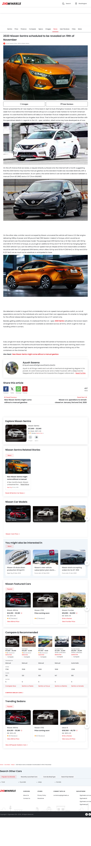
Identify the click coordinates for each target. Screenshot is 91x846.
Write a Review (67, 618)
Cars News (7, 764)
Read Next (71, 400)
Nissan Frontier (68, 610)
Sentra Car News (18, 493)
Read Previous (20, 400)
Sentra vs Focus (44, 686)
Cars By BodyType (49, 777)
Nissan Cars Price (12, 534)
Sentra (9, 29)
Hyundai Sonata (75, 649)
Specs (41, 29)
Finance (23, 29)
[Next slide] (24, 433)
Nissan (13, 764)
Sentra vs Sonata (77, 686)
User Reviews (64, 29)
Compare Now (10, 686)
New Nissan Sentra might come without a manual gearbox (17, 478)
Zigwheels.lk (83, 798)
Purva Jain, (38, 573)
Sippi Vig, (9, 487)
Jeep (40, 782)
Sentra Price (39, 433)
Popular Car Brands (8, 777)
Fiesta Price (25, 654)
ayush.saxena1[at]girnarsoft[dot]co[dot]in (39, 365)
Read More (25, 484)
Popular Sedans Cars (18, 745)
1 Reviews (33, 433)
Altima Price (15, 621)
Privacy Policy (41, 795)
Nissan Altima (12, 610)
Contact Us (26, 798)
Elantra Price (58, 654)
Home (1, 764)
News (55, 29)
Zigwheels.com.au (85, 795)
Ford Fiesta (25, 649)
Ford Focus (41, 649)
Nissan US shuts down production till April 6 (16, 568)
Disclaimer (40, 798)
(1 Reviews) (13, 618)
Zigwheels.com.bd (85, 801)
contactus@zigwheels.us (61, 795)
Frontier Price (70, 621)
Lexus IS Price (70, 739)
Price (16, 29)
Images (48, 29)
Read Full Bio (81, 373)
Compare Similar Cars (13, 693)
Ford (3, 782)
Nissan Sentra (33, 426)
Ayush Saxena (10, 43)
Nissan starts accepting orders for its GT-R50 (72, 568)
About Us (26, 795)
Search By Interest (67, 777)
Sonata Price (74, 654)
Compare (32, 29)
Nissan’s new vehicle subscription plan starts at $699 (45, 568)
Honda (58, 782)
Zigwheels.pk (84, 804)
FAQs (73, 29)
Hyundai (23, 782)
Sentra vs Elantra (61, 686)
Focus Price (41, 654)
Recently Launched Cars (29, 777)
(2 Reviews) (27, 653)
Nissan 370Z (39, 610)
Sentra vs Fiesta (27, 686)
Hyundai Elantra (59, 649)
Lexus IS (65, 728)
